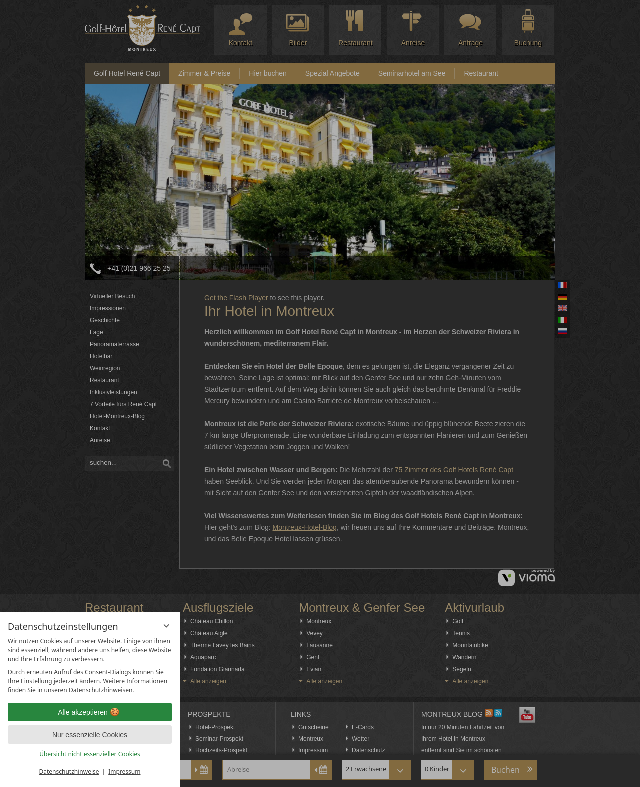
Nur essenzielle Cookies (90, 735)
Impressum (124, 772)
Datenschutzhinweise (70, 772)
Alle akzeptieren (90, 712)
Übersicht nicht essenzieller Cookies (90, 754)
